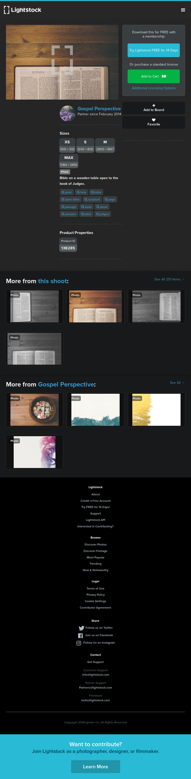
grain (67, 192)
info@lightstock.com (95, 674)
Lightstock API (95, 520)
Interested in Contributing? (95, 526)
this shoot (52, 281)
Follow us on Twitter (99, 627)
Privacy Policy (96, 594)
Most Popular (95, 557)
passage (69, 207)
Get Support (95, 662)
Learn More (95, 766)
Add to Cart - (153, 76)
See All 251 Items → (169, 279)
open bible (71, 199)
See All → (177, 382)
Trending (95, 563)
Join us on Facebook (99, 635)
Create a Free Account (96, 501)
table (86, 214)
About (96, 494)
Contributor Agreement (95, 607)
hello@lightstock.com (95, 700)
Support (95, 513)
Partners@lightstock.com (95, 687)
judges (102, 214)
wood (101, 207)
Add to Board (153, 108)
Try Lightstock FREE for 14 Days (153, 50)
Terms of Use (95, 588)
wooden (69, 214)
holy (81, 192)
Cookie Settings (95, 601)
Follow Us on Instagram (99, 642)
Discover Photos (96, 544)
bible (96, 192)
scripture (92, 199)
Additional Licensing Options (154, 88)
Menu (183, 10)
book (86, 207)
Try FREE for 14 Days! (95, 507)
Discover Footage (95, 551)
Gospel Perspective (99, 108)
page (110, 199)
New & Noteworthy (95, 570)
